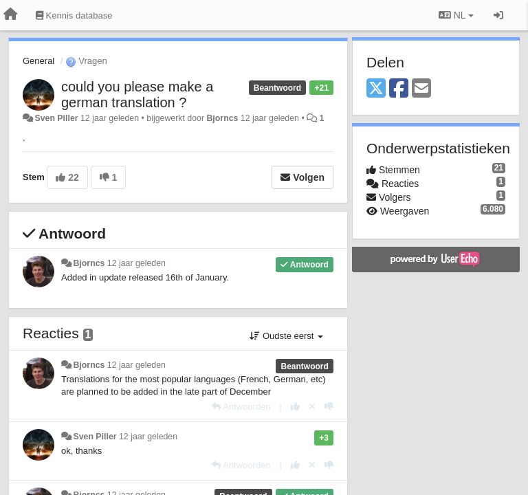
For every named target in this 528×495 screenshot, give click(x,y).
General (38, 61)
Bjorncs (222, 118)
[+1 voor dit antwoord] (295, 407)
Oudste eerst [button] (286, 336)
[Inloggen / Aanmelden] (498, 15)
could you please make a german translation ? (137, 94)
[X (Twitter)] (376, 89)
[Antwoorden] (241, 407)
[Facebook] (398, 89)
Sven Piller (56, 118)
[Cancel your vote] (312, 407)
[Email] (421, 89)
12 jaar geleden (136, 263)
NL (456, 15)
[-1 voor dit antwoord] (328, 407)
